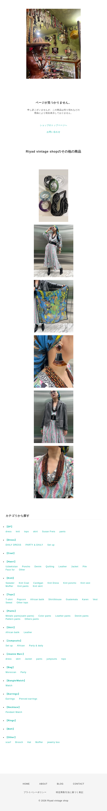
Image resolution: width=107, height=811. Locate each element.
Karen (85, 599)
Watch (9, 685)
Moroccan (11, 672)
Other (22, 569)
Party (23, 672)
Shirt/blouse (55, 599)
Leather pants (63, 616)
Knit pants (23, 586)
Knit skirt (38, 586)
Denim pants (82, 616)
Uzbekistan (12, 566)
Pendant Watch (14, 712)
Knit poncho (69, 583)
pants (62, 531)
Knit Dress (53, 583)
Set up (51, 545)
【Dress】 (11, 540)
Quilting (50, 566)
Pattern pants (13, 619)
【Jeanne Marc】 (15, 654)
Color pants (44, 616)
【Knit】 (10, 578)
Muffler (9, 586)
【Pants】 (11, 611)
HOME (26, 784)
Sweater (10, 583)
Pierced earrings (28, 699)
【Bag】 (10, 667)
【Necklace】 (13, 707)
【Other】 (11, 737)
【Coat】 (11, 553)
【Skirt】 (11, 627)
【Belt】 (10, 729)
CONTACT (78, 784)
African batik (37, 599)
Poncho (26, 566)
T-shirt (9, 599)
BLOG (60, 784)
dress (9, 531)
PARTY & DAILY (34, 545)
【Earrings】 (13, 694)
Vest (95, 599)
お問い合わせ (53, 132)
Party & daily (36, 645)
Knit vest (85, 583)
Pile (85, 566)
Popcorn (21, 599)
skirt (35, 531)
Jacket (74, 566)
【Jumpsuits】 (14, 641)
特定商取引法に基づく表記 (69, 792)
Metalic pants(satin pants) (20, 616)
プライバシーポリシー (35, 792)
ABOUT (43, 784)
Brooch (19, 742)
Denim (38, 566)
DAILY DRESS (13, 545)
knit (18, 531)
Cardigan (38, 583)
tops (26, 531)
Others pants (32, 619)
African (21, 645)
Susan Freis (48, 531)
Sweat (9, 602)
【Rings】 (11, 720)
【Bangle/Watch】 (16, 680)
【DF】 (9, 526)
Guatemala (72, 599)
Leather (63, 566)
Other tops (22, 602)
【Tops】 (11, 594)
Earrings (10, 699)
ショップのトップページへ (53, 125)
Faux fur (10, 569)
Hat (29, 742)
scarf (8, 742)
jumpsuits (52, 659)
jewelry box (53, 742)
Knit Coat (24, 583)
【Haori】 (11, 561)
